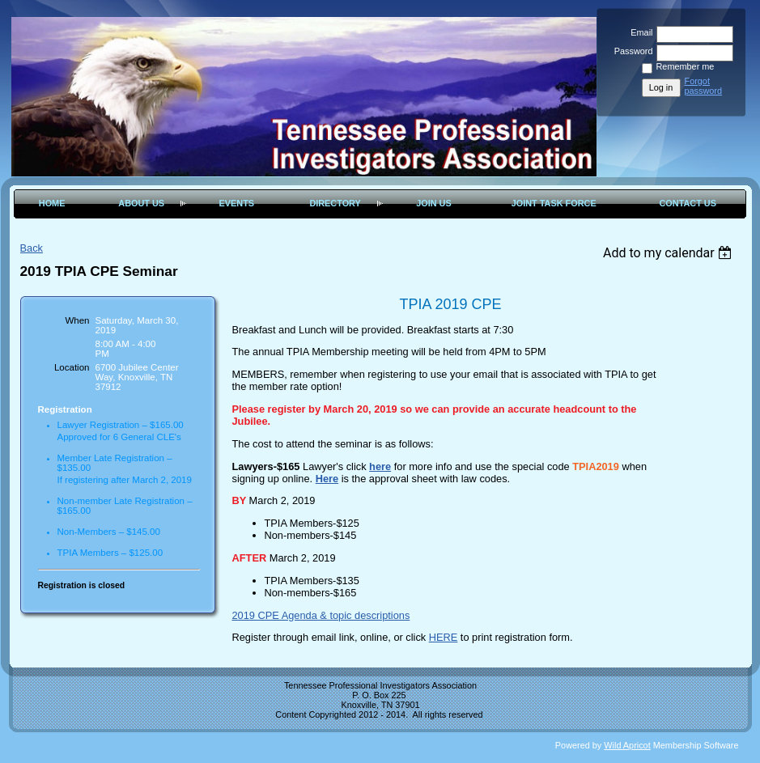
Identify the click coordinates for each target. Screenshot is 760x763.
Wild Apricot (627, 745)
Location (72, 367)
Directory (334, 203)
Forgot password (704, 85)
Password (630, 51)
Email (638, 32)
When (77, 320)
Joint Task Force (554, 203)
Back (31, 248)
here (380, 466)
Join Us (434, 203)
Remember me (685, 66)
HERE (443, 637)
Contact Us (687, 203)
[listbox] (670, 253)
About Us (141, 203)
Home (52, 203)
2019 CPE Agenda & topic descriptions (321, 615)
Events (237, 203)
